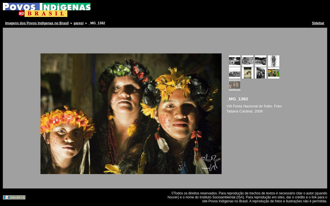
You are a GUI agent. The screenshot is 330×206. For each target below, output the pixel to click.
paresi (78, 23)
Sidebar (318, 23)
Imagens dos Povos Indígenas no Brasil (37, 23)
